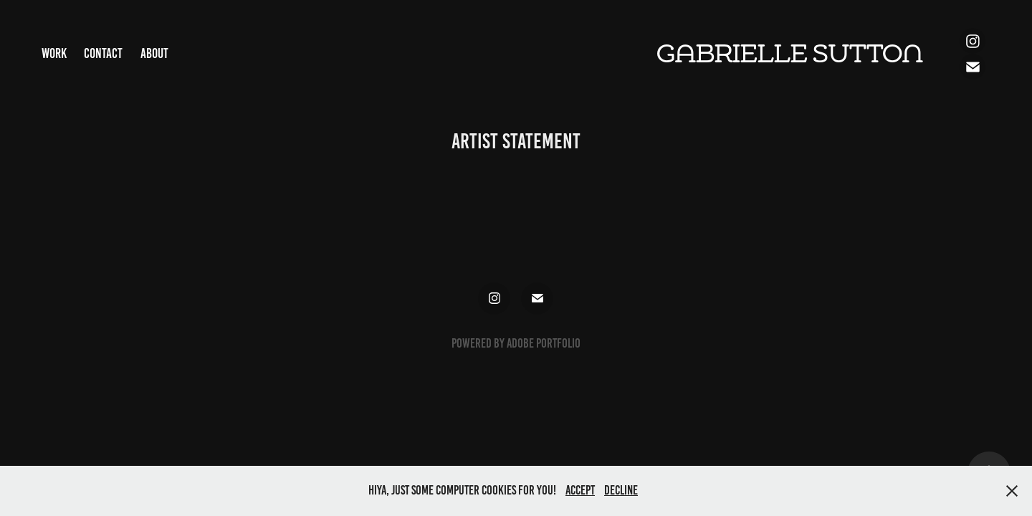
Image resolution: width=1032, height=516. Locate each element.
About (154, 53)
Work (54, 53)
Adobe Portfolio (543, 343)
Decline (621, 490)
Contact (103, 53)
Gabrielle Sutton (789, 54)
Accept (580, 490)
